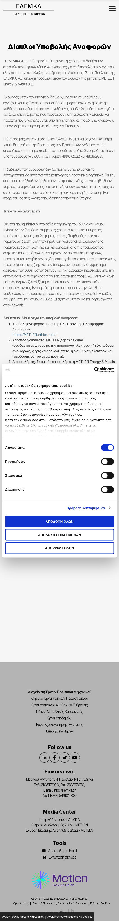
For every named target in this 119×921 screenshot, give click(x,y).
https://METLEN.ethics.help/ (34, 335)
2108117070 (75, 785)
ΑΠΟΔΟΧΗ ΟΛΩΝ (59, 521)
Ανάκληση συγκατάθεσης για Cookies (69, 916)
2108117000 (50, 785)
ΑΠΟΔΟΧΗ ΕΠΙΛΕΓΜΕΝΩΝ (59, 535)
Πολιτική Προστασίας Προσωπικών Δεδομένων (59, 903)
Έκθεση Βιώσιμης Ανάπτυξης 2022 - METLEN (59, 830)
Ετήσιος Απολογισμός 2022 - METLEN (59, 825)
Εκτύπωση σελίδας (59, 857)
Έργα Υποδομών (59, 718)
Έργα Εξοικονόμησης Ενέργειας (59, 725)
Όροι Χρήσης (20, 903)
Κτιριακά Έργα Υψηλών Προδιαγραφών (60, 698)
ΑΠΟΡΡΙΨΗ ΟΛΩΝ (59, 548)
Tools (59, 843)
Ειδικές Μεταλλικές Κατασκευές (59, 711)
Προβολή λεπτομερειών (86, 508)
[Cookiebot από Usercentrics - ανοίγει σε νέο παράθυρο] (94, 370)
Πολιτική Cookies (100, 903)
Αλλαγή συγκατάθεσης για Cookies (23, 916)
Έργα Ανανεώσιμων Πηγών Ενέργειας (59, 705)
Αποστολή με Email (59, 851)
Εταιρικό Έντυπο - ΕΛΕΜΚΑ (59, 820)
